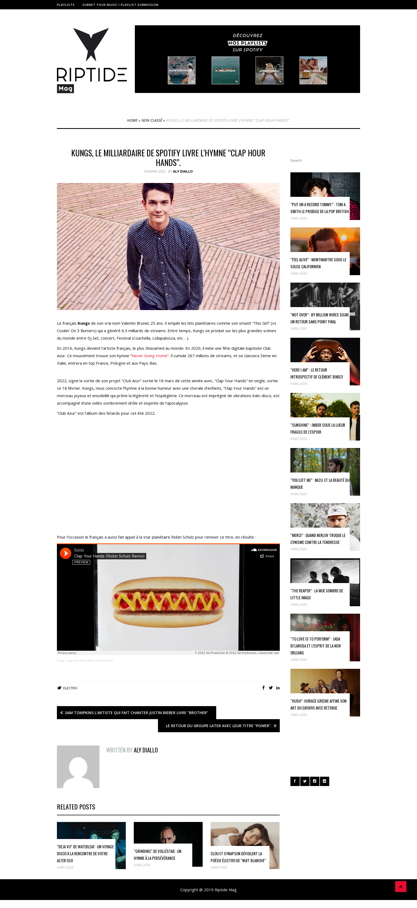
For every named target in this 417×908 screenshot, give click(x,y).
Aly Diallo (183, 171)
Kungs (60, 660)
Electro (70, 688)
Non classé (151, 120)
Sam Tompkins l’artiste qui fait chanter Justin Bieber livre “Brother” (136, 712)
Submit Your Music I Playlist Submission (120, 5)
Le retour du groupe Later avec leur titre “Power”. (219, 725)
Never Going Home (149, 355)
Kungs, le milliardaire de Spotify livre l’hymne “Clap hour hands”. (168, 157)
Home (132, 120)
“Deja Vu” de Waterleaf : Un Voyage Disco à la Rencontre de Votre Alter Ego (85, 853)
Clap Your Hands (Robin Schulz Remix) (90, 660)
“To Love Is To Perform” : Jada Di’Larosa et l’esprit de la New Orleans (315, 645)
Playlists (66, 5)
